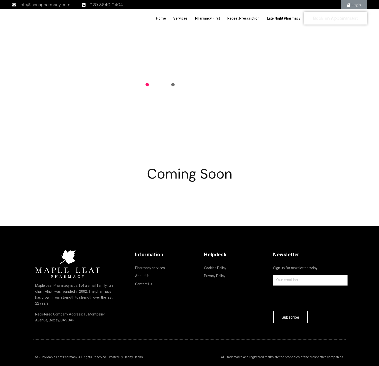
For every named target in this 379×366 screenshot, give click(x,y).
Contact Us (143, 284)
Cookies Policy (215, 268)
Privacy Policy (214, 276)
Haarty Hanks (133, 357)
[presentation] (311, 297)
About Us (142, 276)
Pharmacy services (150, 268)
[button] (354, 5)
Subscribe (290, 317)
